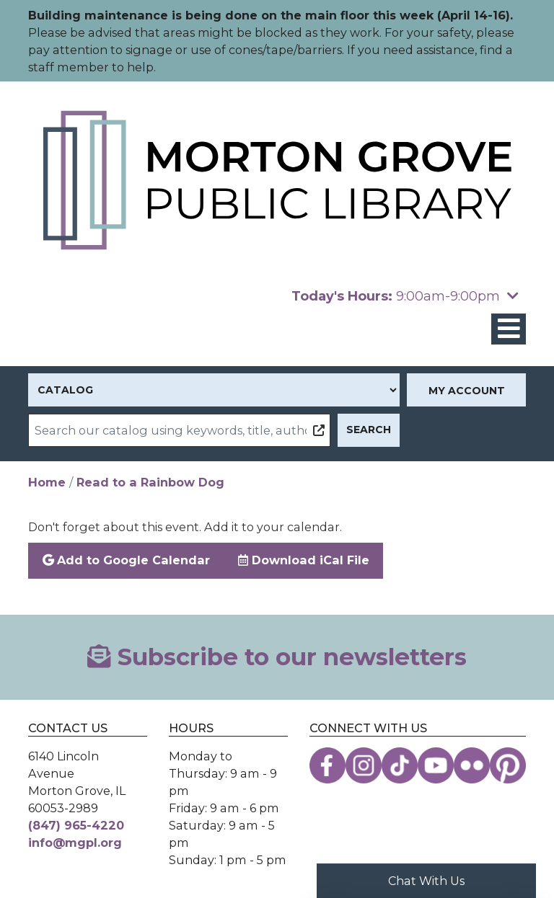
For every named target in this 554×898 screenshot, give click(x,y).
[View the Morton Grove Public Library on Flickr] (472, 765)
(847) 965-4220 (76, 825)
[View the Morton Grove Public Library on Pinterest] (508, 765)
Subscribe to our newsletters (276, 657)
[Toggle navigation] (508, 329)
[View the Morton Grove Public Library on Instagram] (364, 765)
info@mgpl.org (75, 842)
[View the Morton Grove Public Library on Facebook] (327, 765)
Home (47, 482)
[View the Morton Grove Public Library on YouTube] (436, 765)
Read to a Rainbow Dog (150, 482)
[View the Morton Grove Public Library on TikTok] (400, 765)
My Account (466, 390)
